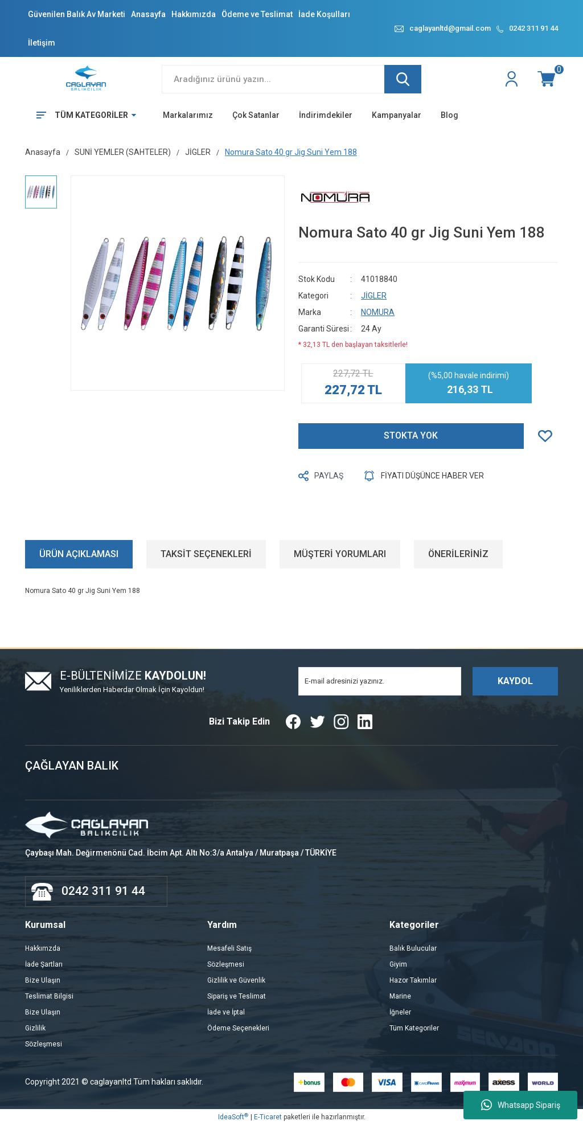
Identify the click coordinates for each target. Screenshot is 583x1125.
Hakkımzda (42, 948)
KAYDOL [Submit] (515, 681)
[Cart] (547, 79)
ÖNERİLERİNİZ (458, 554)
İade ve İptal (226, 1012)
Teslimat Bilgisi (49, 996)
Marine (400, 996)
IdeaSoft (233, 1117)
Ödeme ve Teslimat (257, 14)
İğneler (400, 1012)
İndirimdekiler (325, 115)
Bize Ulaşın (42, 980)
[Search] (291, 79)
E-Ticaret (268, 1117)
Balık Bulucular (413, 948)
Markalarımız (188, 115)
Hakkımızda (193, 14)
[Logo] (86, 79)
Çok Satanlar (256, 115)
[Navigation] (82, 115)
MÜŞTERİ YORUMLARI (340, 554)
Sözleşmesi (43, 1044)
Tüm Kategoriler (414, 1028)
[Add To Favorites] (548, 436)
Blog (449, 115)
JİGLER (374, 295)
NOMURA (378, 312)
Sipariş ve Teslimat (236, 996)
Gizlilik (35, 1028)
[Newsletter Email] (379, 681)
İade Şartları (44, 964)
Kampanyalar (396, 115)
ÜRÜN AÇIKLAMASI (78, 554)
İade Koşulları (324, 14)
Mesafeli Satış (229, 948)
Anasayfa (148, 14)
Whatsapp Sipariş (520, 1105)
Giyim (398, 964)
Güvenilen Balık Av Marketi (76, 14)
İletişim (41, 42)
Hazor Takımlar (413, 980)
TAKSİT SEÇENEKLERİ (206, 554)
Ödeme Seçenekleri (238, 1028)
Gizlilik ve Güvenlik (236, 980)
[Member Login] (513, 79)
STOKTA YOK (411, 435)
